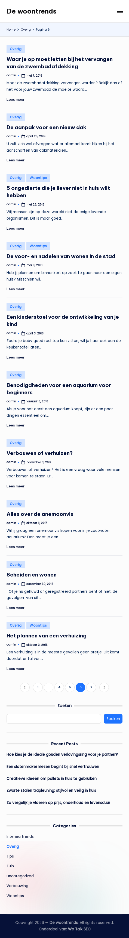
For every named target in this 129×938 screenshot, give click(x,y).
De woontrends (32, 11)
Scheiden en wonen (32, 574)
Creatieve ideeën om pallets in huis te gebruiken (52, 778)
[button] (25, 687)
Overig (16, 49)
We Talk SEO (79, 929)
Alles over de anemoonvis (40, 514)
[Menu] (119, 11)
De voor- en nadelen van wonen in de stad (61, 256)
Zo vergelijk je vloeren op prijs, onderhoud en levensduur (58, 802)
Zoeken (64, 705)
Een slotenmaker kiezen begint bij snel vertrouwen (53, 766)
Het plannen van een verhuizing (47, 635)
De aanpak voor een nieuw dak (46, 127)
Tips (10, 856)
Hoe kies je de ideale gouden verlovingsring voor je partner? (62, 754)
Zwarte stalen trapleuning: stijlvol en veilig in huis (51, 790)
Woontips (38, 177)
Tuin (10, 866)
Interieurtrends (20, 836)
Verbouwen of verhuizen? (40, 453)
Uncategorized (20, 876)
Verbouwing (17, 885)
